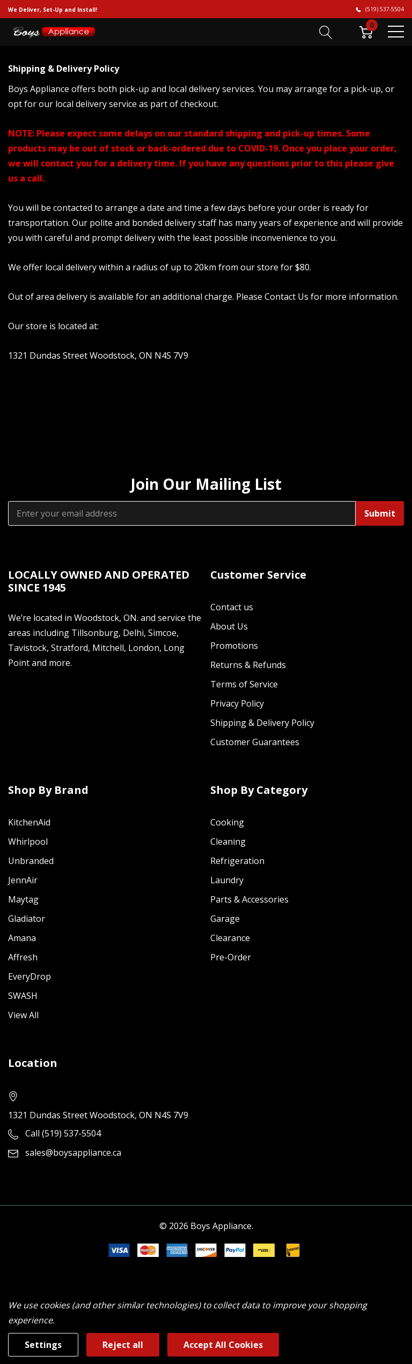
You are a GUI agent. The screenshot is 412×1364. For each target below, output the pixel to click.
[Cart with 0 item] (366, 31)
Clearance (230, 938)
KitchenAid (29, 822)
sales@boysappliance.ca (73, 1152)
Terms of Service (244, 684)
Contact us (231, 607)
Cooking (227, 822)
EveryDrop (29, 976)
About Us (229, 626)
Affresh (23, 957)
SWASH (23, 996)
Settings (43, 1345)
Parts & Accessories (249, 899)
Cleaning (228, 841)
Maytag (23, 899)
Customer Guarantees (254, 742)
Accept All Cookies (223, 1345)
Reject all (122, 1345)
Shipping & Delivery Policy (262, 723)
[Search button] (326, 31)
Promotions (234, 645)
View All (23, 1015)
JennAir (23, 880)
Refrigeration (237, 861)
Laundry (227, 880)
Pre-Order (230, 957)
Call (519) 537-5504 (63, 1133)
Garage (225, 919)
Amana (22, 938)
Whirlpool (28, 841)
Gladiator (26, 919)
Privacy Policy (237, 703)
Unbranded (31, 861)
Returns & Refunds (248, 665)
